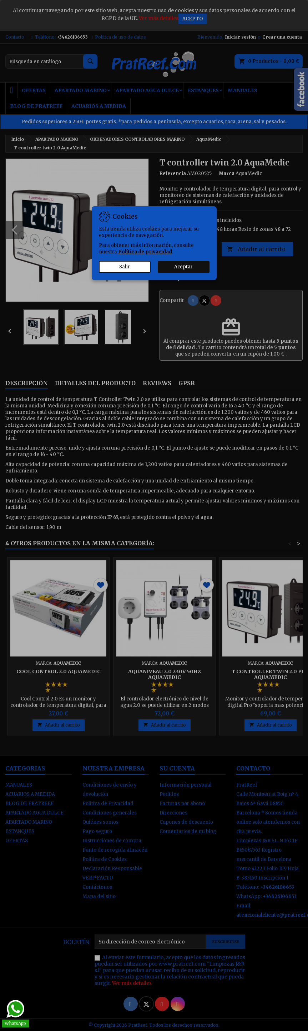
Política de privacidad (145, 252)
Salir (124, 267)
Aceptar (183, 267)
